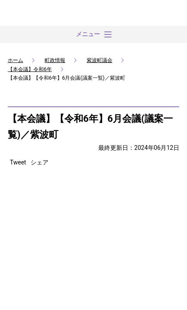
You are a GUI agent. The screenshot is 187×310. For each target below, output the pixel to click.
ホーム (15, 60)
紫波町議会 (99, 60)
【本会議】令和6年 (30, 69)
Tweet (18, 162)
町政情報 (55, 60)
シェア (39, 162)
